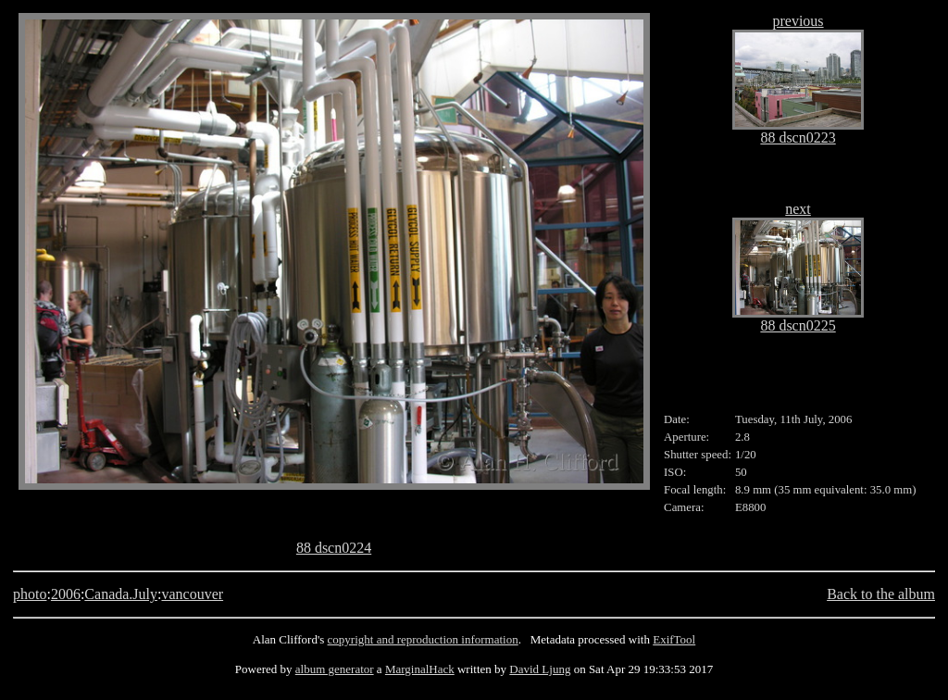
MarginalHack (420, 669)
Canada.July (120, 594)
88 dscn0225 (797, 325)
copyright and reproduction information (423, 639)
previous (797, 21)
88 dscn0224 (333, 548)
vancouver (192, 594)
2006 (66, 594)
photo (29, 594)
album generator (334, 669)
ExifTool (674, 639)
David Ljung (539, 669)
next (798, 209)
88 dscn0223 (797, 137)
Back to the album (881, 594)
